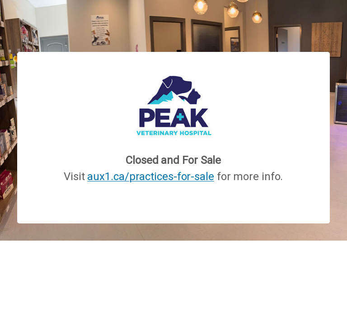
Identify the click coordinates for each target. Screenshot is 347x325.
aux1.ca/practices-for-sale (150, 176)
